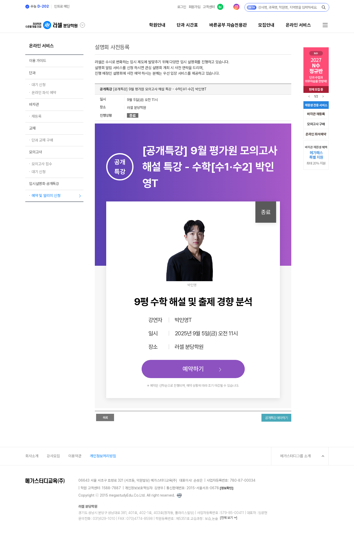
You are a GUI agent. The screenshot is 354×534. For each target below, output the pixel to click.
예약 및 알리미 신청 (46, 195)
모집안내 (266, 25)
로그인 (181, 7)
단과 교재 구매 (42, 140)
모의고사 (35, 152)
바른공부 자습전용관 (228, 25)
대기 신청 (39, 85)
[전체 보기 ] (228, 518)
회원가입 (195, 7)
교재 (32, 128)
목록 (105, 418)
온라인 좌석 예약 (44, 92)
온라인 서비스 (298, 25)
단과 (32, 73)
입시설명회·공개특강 (44, 183)
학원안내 (157, 25)
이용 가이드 (37, 60)
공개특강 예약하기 (276, 418)
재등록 (36, 116)
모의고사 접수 (42, 164)
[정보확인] (226, 488)
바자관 (34, 104)
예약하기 (193, 369)
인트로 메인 (62, 6)
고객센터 (209, 7)
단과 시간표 (187, 25)
